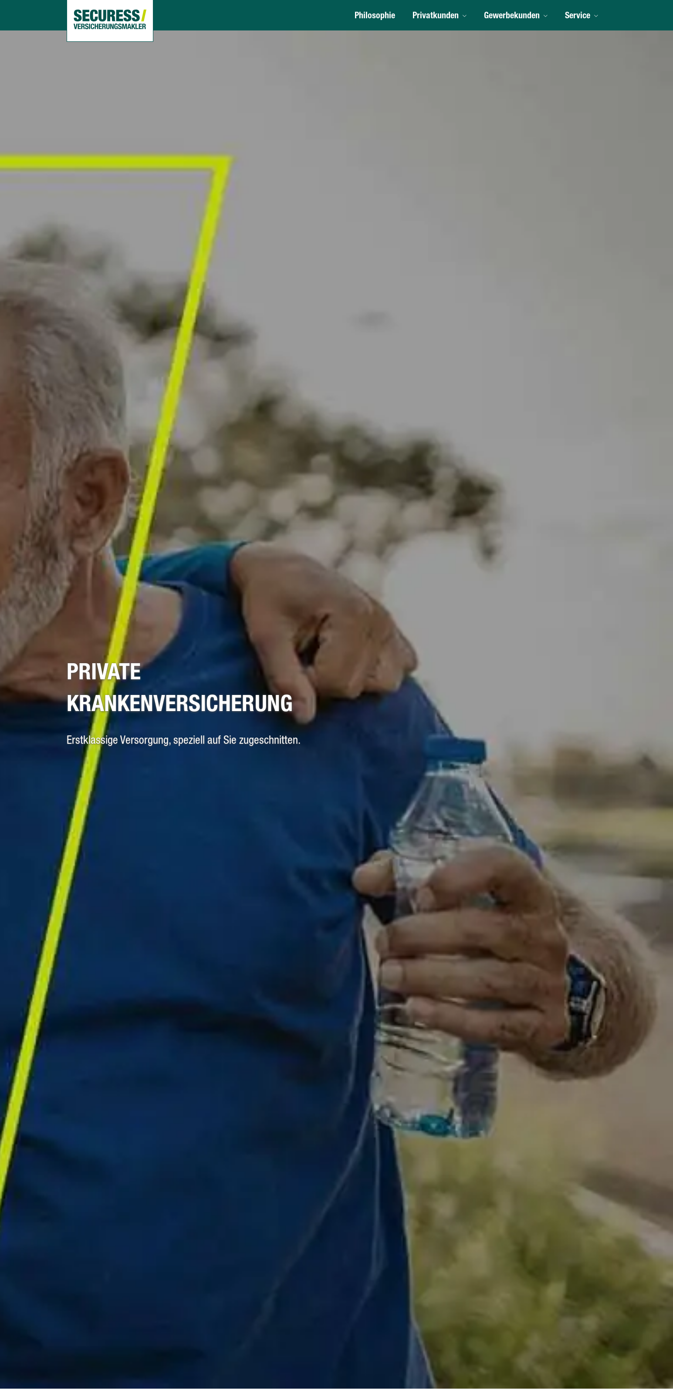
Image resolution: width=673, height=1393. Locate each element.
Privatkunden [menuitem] (436, 16)
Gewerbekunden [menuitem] (512, 16)
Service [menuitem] (577, 16)
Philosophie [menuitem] (375, 16)
